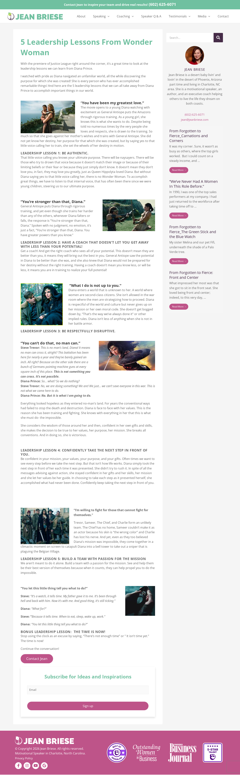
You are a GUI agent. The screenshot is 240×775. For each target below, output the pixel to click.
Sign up (88, 706)
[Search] (218, 37)
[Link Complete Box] (194, 151)
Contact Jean (37, 658)
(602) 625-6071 (162, 4)
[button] (121, 16)
